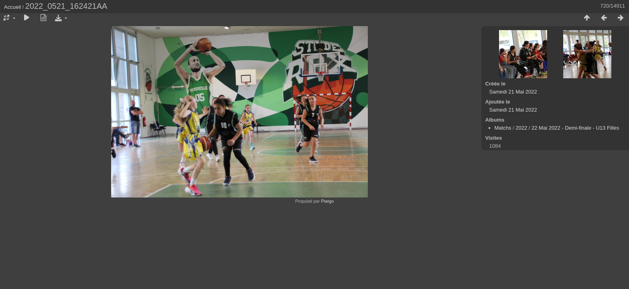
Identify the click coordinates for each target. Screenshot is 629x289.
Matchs (503, 128)
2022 (521, 128)
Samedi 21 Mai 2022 (513, 92)
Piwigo (327, 201)
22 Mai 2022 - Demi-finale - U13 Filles (575, 128)
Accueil (12, 7)
